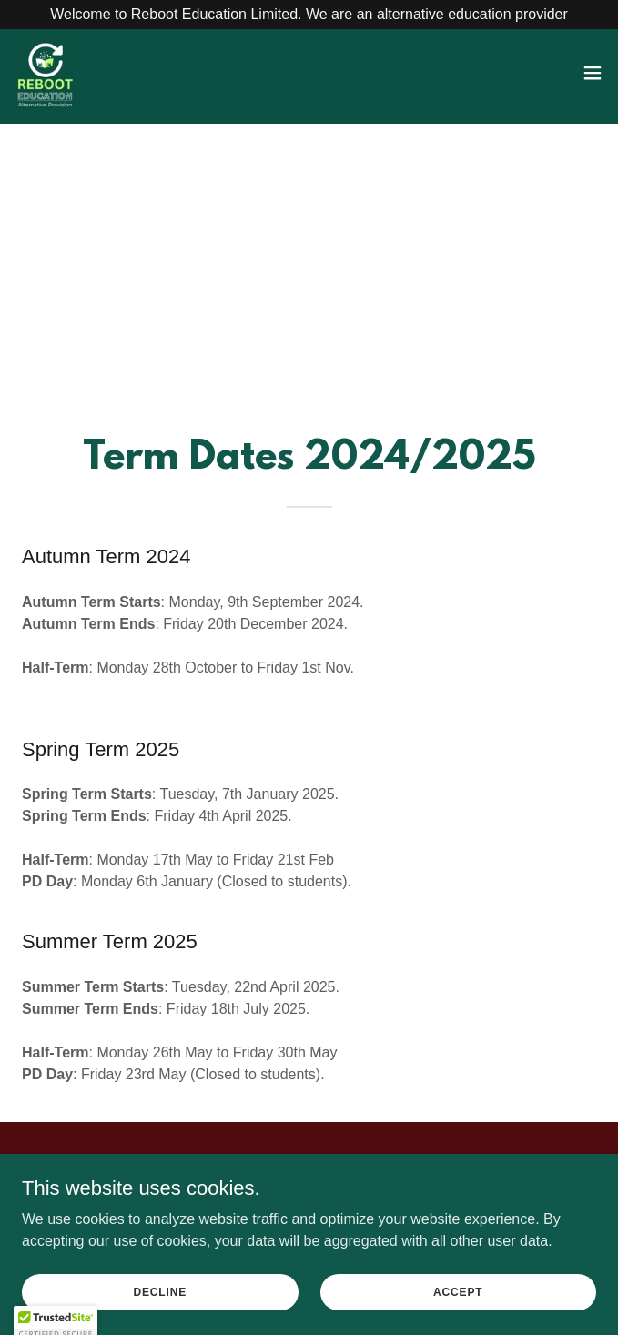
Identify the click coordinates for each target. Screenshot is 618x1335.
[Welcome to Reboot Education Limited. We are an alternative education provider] (309, 14)
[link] (45, 72)
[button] (592, 73)
